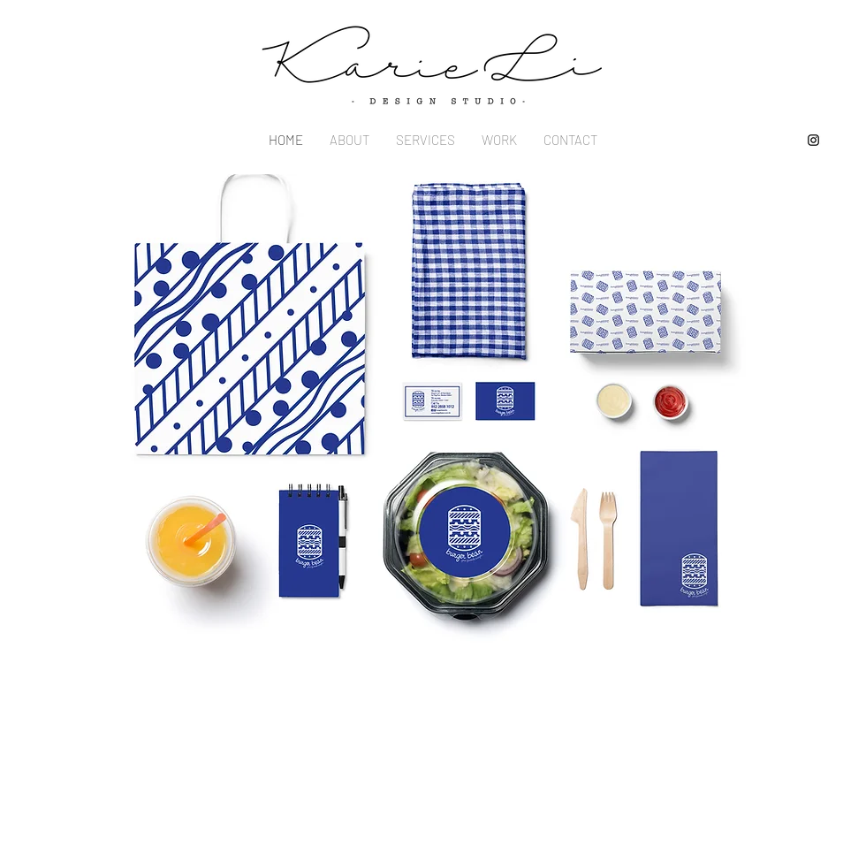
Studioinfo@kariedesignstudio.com (264, 698)
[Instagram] (813, 140)
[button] (433, 417)
